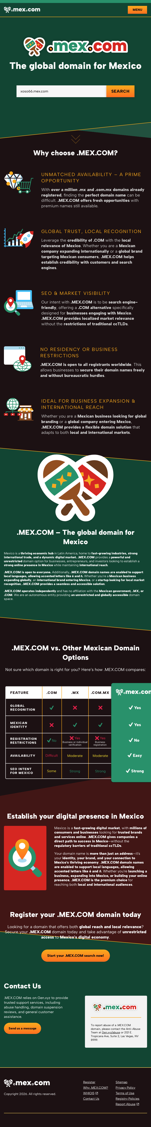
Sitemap (121, 1082)
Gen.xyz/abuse (111, 1032)
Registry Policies (127, 1098)
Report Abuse (125, 1104)
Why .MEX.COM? (95, 1088)
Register (89, 1082)
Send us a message (22, 1028)
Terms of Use (125, 1093)
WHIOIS (88, 1093)
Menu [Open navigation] (137, 10)
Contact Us (91, 1098)
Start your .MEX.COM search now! (75, 955)
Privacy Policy (125, 1088)
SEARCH (120, 91)
